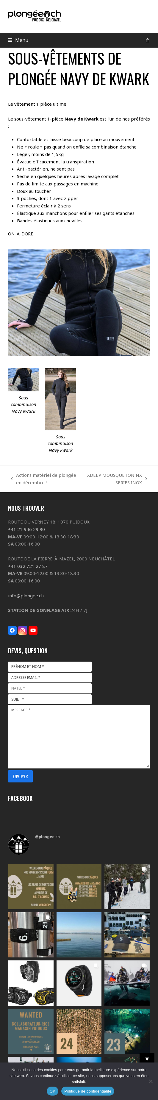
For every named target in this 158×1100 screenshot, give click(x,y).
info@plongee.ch (26, 596)
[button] (18, 40)
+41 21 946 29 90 (26, 529)
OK (52, 1091)
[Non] (151, 1081)
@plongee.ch (47, 836)
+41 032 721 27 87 (28, 566)
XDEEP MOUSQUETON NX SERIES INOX (114, 479)
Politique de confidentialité (87, 1091)
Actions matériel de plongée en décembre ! (43, 479)
